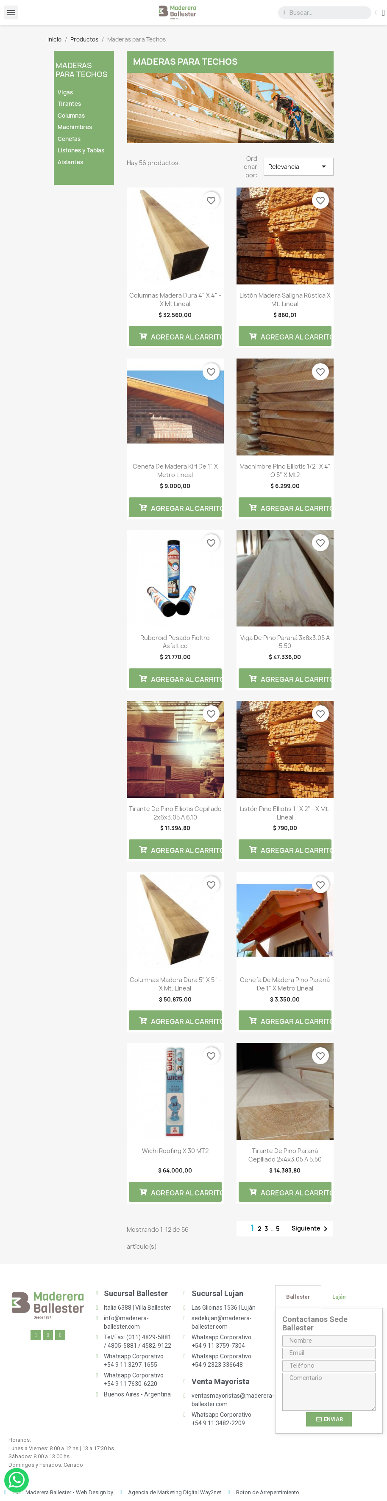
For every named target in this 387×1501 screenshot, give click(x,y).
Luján (338, 1297)
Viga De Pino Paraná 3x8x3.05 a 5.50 (285, 642)
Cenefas (69, 139)
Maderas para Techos (82, 70)
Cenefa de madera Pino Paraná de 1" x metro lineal (285, 984)
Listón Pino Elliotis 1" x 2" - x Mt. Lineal (285, 813)
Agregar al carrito (180, 336)
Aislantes (70, 162)
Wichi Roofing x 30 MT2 (175, 1151)
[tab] (298, 1296)
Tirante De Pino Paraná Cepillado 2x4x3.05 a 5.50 (285, 1155)
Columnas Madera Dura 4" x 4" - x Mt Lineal (175, 299)
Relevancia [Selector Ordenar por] (298, 166)
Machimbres (75, 127)
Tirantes (69, 104)
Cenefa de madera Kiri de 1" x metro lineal (175, 470)
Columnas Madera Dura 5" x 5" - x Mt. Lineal (175, 984)
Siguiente (311, 1229)
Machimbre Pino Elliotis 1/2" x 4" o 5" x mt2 (285, 470)
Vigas (65, 92)
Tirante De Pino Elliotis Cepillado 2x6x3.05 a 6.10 (175, 813)
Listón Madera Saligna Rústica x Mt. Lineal (285, 299)
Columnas (71, 115)
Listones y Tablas (81, 150)
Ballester (298, 1297)
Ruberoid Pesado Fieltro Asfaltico (175, 642)
